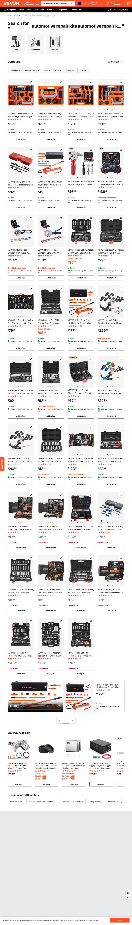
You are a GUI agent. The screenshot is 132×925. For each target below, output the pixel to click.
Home (10, 16)
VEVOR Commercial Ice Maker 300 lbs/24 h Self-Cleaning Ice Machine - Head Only (73, 765)
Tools (16, 49)
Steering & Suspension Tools (46, 16)
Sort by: (111, 62)
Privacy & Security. (93, 920)
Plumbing (54, 49)
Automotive (18, 16)
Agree (119, 920)
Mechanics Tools (29, 16)
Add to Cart (20, 139)
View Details (21, 547)
